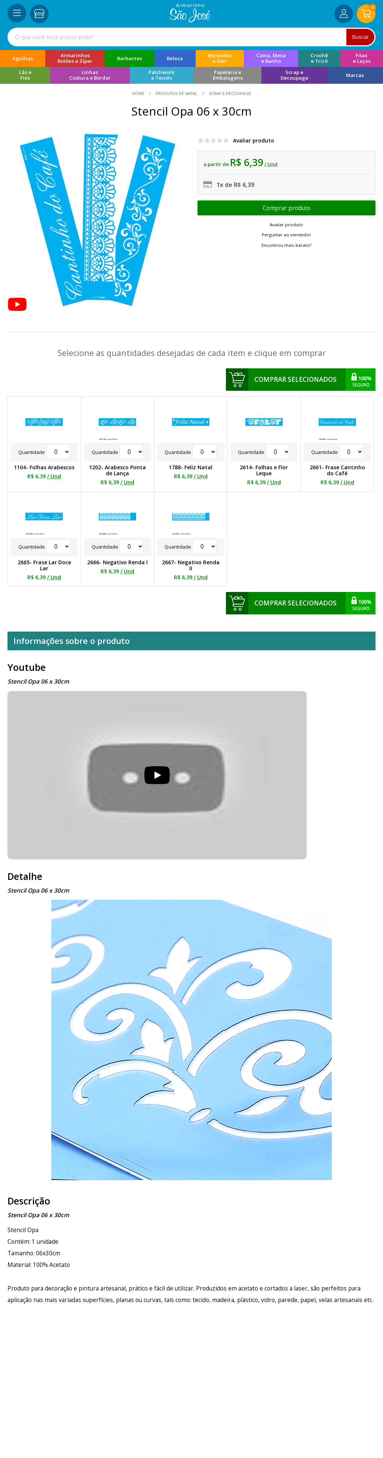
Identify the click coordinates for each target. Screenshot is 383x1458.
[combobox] (191, 37)
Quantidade (44, 452)
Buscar (360, 36)
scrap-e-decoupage (229, 93)
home (138, 93)
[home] (189, 20)
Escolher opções (286, 207)
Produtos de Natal (176, 93)
